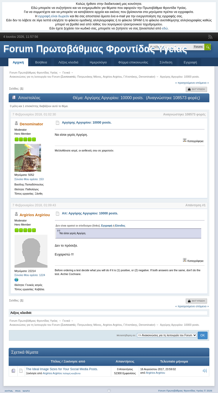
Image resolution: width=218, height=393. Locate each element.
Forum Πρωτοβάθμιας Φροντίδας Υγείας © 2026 (185, 390)
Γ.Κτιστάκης (130, 76)
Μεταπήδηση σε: (126, 335)
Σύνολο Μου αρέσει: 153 (29, 179)
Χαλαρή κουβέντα (72, 373)
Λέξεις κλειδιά (68, 62)
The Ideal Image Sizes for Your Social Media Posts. (62, 369)
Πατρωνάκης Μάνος (89, 76)
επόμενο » (202, 82)
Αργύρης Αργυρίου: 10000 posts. (87, 122)
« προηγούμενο (185, 82)
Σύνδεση (166, 62)
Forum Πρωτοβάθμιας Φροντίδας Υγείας (95, 48)
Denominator (146, 76)
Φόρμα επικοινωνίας (133, 62)
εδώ (165, 28)
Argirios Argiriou (112, 76)
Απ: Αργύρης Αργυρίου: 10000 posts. (90, 213)
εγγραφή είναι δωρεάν (53, 16)
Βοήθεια (41, 62)
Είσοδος (120, 225)
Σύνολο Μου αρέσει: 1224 (29, 275)
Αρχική (18, 62)
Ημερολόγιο (98, 62)
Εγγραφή (190, 62)
